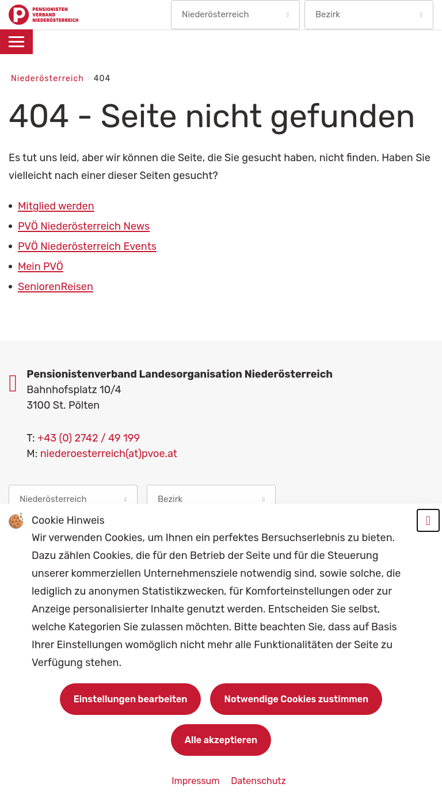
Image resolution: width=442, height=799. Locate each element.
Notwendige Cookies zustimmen (296, 699)
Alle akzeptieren (221, 740)
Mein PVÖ (40, 266)
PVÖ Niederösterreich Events (87, 246)
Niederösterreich (49, 78)
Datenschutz (258, 780)
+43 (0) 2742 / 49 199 (88, 438)
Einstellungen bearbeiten (131, 699)
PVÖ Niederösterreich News (84, 226)
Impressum (197, 780)
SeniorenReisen (55, 286)
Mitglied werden (56, 206)
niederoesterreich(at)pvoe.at (108, 453)
